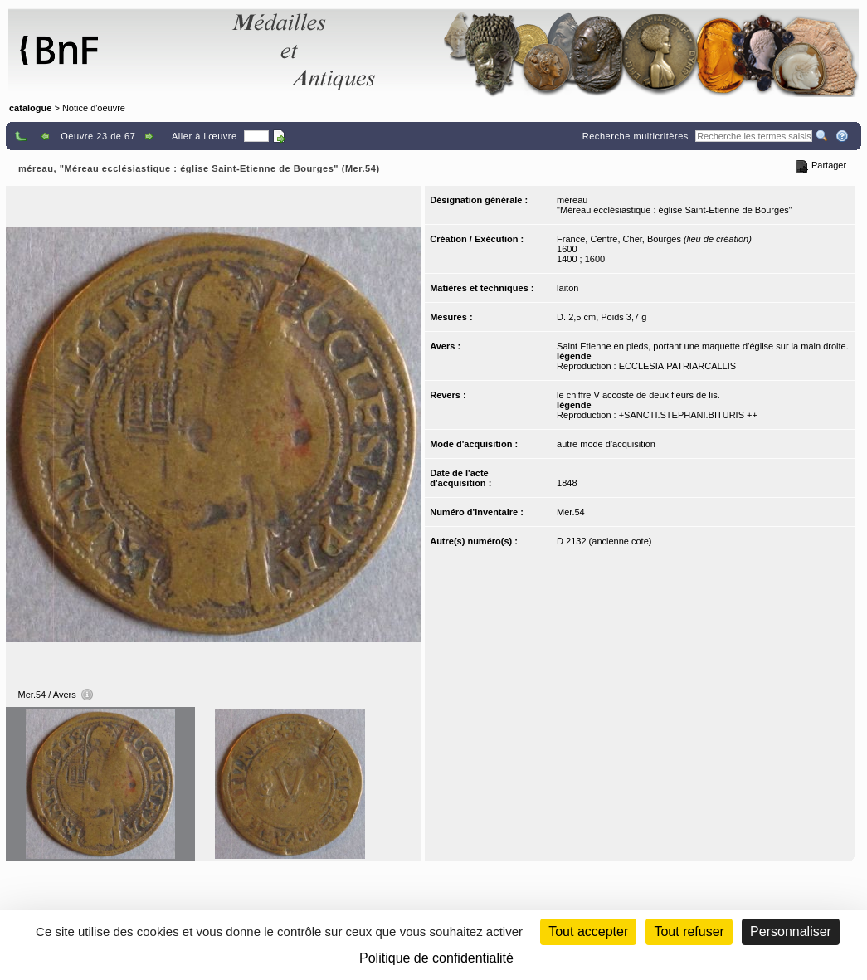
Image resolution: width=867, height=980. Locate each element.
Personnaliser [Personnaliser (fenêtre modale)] (790, 931)
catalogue (30, 108)
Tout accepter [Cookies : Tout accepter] (588, 931)
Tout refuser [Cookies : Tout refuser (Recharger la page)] (688, 931)
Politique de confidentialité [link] (436, 958)
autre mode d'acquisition (606, 444)
